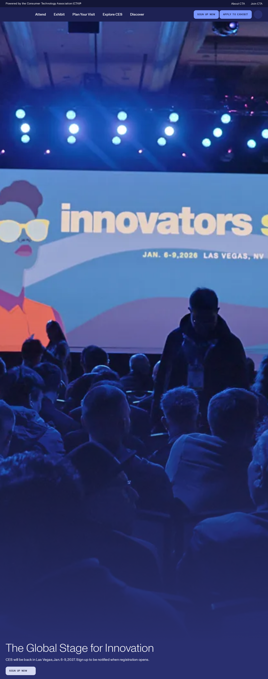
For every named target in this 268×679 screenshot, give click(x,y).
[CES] (17, 14)
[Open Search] (258, 14)
